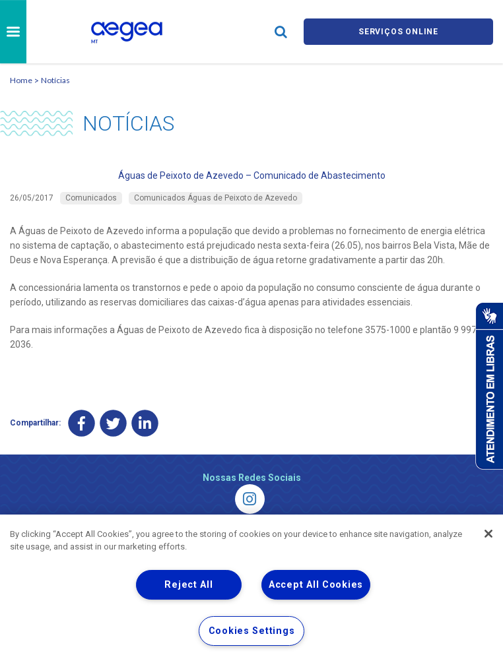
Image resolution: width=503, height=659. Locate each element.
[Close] (488, 533)
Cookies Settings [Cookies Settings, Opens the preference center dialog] (252, 631)
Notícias (55, 80)
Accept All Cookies (316, 584)
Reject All (188, 584)
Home (21, 80)
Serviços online (398, 31)
